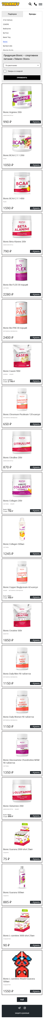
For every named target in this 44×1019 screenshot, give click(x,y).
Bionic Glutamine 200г (13, 805)
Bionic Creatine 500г (12, 630)
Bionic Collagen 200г (12, 500)
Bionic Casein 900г (12, 371)
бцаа (4, 158)
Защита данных (22, 1013)
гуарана (6, 852)
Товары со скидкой (15, 71)
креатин (6, 634)
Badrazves (7, 28)
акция (11, 374)
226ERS (6, 24)
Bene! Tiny (7, 37)
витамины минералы (10, 331)
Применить (22, 77)
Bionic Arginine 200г (12, 112)
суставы (6, 288)
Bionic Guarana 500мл (13, 892)
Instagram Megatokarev (24, 1007)
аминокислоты (8, 115)
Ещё (22, 999)
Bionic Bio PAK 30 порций (15, 327)
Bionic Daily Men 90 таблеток (17, 673)
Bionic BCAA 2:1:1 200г (14, 155)
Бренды (32, 14)
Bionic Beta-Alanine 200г (14, 241)
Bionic (5, 41)
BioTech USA (7, 46)
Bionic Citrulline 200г (12, 457)
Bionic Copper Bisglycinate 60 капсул (20, 587)
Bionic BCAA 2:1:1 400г (14, 198)
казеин (5, 374)
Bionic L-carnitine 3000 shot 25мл (18, 935)
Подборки (12, 14)
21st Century (7, 20)
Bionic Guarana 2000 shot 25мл (18, 849)
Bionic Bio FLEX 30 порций (15, 284)
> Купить (36, 122)
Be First (6, 33)
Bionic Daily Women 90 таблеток (18, 716)
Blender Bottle (8, 50)
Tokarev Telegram (19, 1007)
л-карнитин (7, 939)
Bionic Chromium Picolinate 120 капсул (21, 414)
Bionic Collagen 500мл (13, 544)
